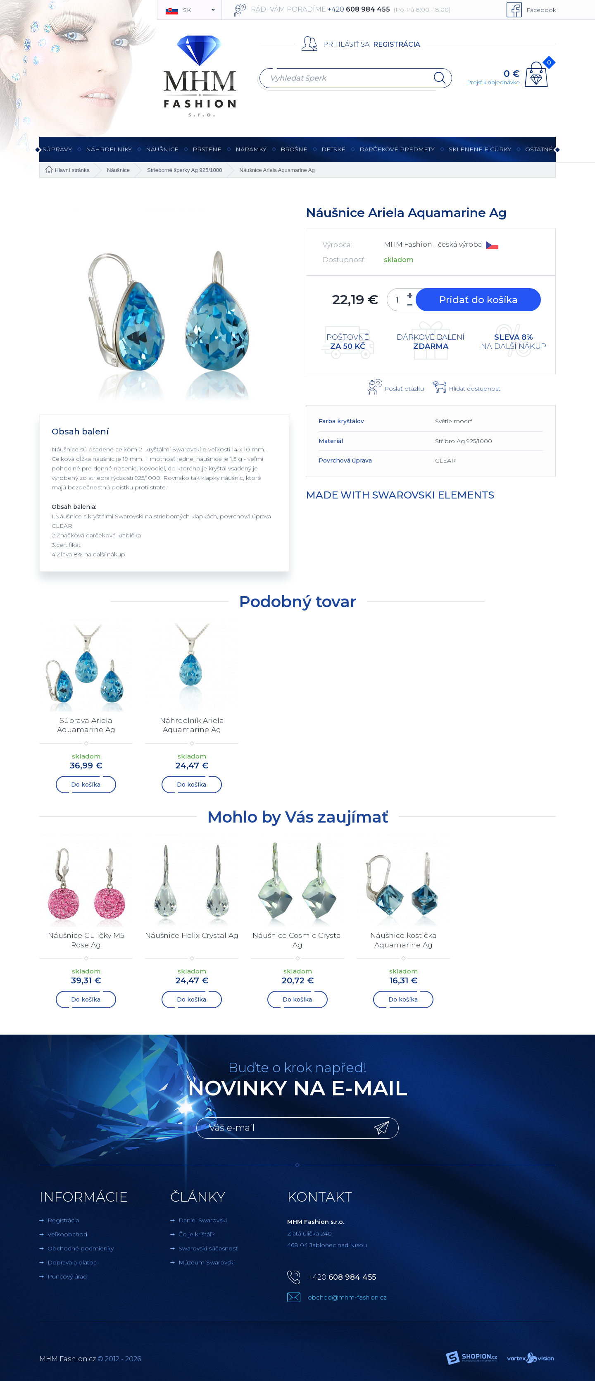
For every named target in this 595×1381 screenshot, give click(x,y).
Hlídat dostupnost (474, 388)
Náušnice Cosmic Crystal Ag (297, 939)
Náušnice (162, 153)
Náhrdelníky (109, 153)
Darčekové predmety (397, 153)
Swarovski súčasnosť (208, 1246)
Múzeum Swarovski (206, 1260)
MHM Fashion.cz (67, 1357)
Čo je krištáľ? (196, 1232)
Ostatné (539, 153)
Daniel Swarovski (202, 1218)
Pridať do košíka (477, 299)
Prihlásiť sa (346, 44)
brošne (294, 149)
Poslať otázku (404, 388)
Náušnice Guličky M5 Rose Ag (86, 939)
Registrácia (396, 44)
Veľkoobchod (67, 1232)
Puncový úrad (67, 1274)
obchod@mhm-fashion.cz (347, 1296)
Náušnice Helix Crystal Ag (191, 939)
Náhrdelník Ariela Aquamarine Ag (192, 725)
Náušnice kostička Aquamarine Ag (403, 939)
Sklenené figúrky (480, 153)
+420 (342, 1275)
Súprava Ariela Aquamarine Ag (86, 725)
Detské (333, 149)
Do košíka (86, 783)
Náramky (251, 153)
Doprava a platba (72, 1260)
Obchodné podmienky (81, 1246)
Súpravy (57, 153)
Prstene (207, 153)
